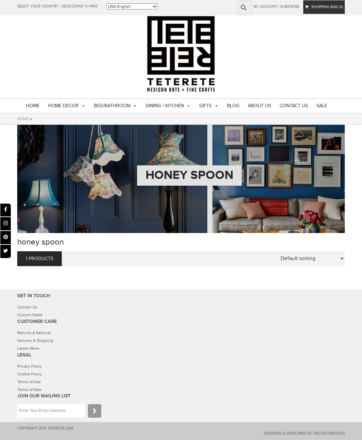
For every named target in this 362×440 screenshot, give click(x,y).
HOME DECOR (63, 106)
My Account (265, 6)
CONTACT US (294, 106)
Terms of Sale (29, 389)
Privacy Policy (29, 366)
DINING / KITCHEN (165, 106)
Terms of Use (29, 381)
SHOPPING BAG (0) (324, 7)
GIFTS (205, 106)
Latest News (28, 348)
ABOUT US (259, 106)
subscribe (289, 6)
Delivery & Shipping (35, 340)
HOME (33, 106)
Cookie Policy (29, 374)
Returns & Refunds (34, 332)
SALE (321, 106)
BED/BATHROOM (112, 106)
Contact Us (27, 307)
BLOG (233, 106)
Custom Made (30, 314)
